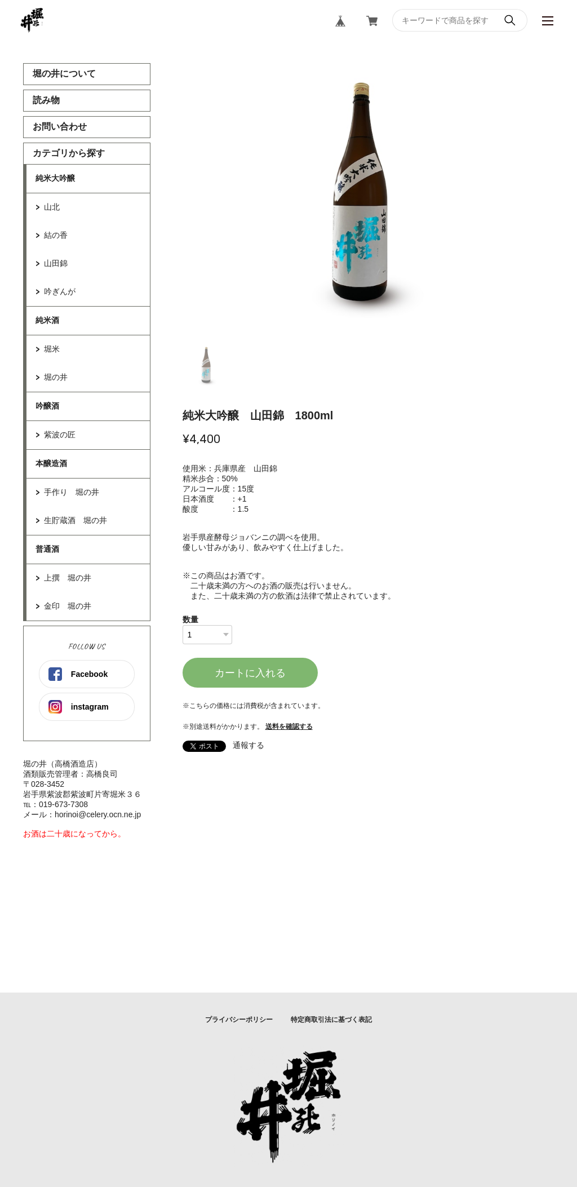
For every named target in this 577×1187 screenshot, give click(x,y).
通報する (248, 745)
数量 (190, 619)
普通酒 (47, 548)
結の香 (56, 235)
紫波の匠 (60, 434)
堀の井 (56, 377)
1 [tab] (207, 366)
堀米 (52, 348)
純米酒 (47, 320)
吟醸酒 (47, 405)
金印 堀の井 (67, 605)
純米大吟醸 (55, 178)
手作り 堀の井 (71, 492)
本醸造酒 (51, 463)
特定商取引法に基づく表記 (331, 1020)
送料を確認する (289, 726)
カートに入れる (250, 673)
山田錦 (56, 263)
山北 (52, 206)
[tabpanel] (368, 200)
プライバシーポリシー (239, 1020)
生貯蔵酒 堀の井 (75, 520)
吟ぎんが (60, 291)
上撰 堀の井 (67, 577)
